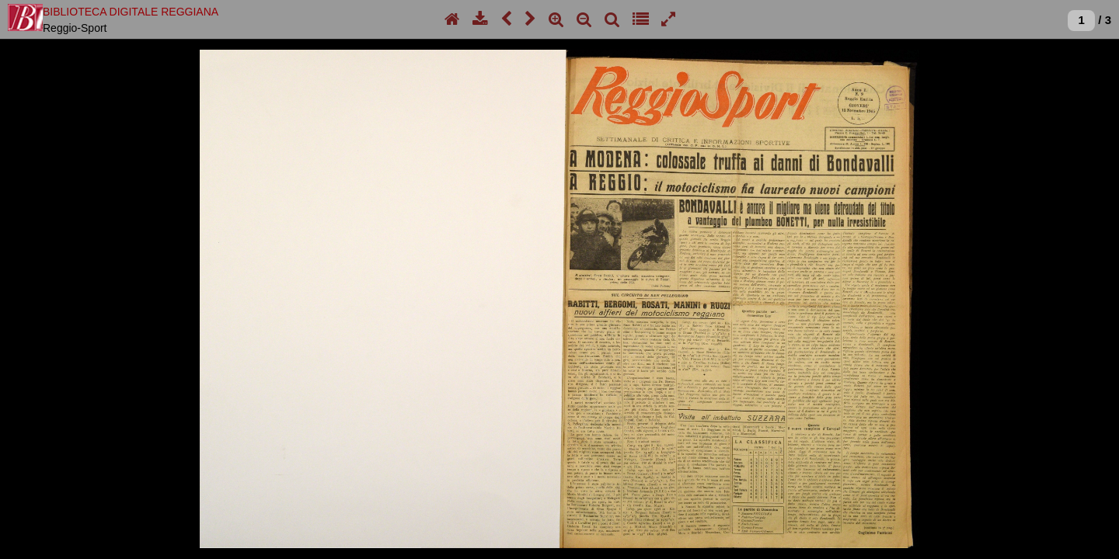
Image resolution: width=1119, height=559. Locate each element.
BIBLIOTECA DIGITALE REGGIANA (130, 11)
